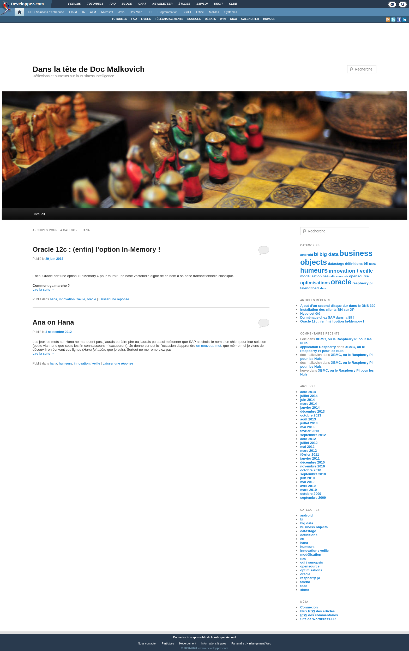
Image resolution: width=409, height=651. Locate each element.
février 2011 (309, 454)
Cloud (73, 12)
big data (329, 254)
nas (326, 276)
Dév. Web (136, 12)
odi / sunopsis (338, 276)
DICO (233, 18)
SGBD (187, 12)
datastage (336, 264)
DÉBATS (210, 18)
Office (200, 12)
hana (53, 299)
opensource (359, 276)
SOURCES (194, 18)
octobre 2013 (310, 415)
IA (83, 12)
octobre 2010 (310, 470)
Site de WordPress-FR (318, 619)
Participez (168, 643)
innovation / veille (72, 299)
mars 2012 (308, 451)
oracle (91, 299)
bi (316, 254)
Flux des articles (317, 611)
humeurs (65, 363)
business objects (314, 527)
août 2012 (308, 439)
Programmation (167, 12)
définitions (354, 264)
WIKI (223, 18)
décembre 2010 (312, 462)
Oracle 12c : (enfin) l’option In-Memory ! (96, 249)
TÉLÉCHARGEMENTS (169, 18)
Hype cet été (310, 313)
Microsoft (107, 12)
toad (315, 288)
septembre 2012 (313, 435)
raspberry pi (362, 283)
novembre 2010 (312, 466)
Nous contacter (147, 643)
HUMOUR (269, 18)
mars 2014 (308, 404)
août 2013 (308, 419)
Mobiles (214, 12)
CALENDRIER (250, 18)
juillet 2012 (308, 443)
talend (305, 288)
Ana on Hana (53, 322)
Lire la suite (44, 289)
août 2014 (308, 392)
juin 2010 (307, 478)
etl (366, 263)
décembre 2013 (312, 411)
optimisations (315, 282)
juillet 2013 (308, 423)
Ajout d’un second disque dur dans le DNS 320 (337, 306)
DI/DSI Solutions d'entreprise (45, 12)
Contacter (179, 637)
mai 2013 (307, 427)
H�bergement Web (258, 643)
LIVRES (146, 18)
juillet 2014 (308, 396)
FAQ (134, 18)
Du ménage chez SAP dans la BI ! (327, 317)
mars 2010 (308, 490)
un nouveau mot (208, 346)
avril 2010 (308, 486)
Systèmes (230, 12)
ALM (93, 12)
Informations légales (213, 643)
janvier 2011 (310, 458)
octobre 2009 (310, 494)
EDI (149, 12)
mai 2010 (307, 482)
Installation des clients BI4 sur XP (327, 310)
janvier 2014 (310, 407)
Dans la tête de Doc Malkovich (89, 69)
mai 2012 (307, 447)
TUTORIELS (119, 18)
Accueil (39, 214)
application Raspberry (318, 347)
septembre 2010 (313, 474)
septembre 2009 (313, 498)
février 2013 (309, 431)
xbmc (323, 288)
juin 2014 (307, 400)
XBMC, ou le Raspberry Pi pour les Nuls (332, 349)
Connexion (309, 607)
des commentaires (319, 615)
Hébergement (187, 643)
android (306, 255)
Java (121, 12)
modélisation (311, 276)
